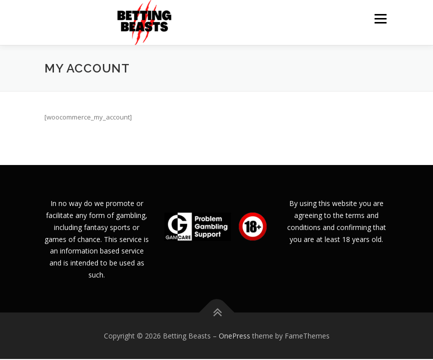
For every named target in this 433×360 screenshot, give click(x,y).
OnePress (234, 335)
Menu (380, 18)
